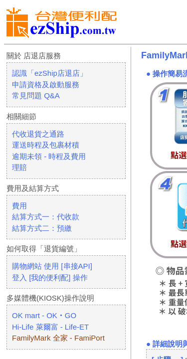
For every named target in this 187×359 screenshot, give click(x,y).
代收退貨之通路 (38, 134)
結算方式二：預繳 (42, 228)
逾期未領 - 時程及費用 (49, 156)
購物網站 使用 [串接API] (52, 266)
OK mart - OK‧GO (44, 315)
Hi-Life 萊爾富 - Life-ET (50, 327)
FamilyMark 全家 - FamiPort (58, 338)
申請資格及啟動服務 (45, 84)
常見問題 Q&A (36, 95)
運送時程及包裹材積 (45, 145)
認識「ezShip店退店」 (49, 73)
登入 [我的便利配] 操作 (50, 277)
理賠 (19, 167)
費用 (19, 205)
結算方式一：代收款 (45, 216)
